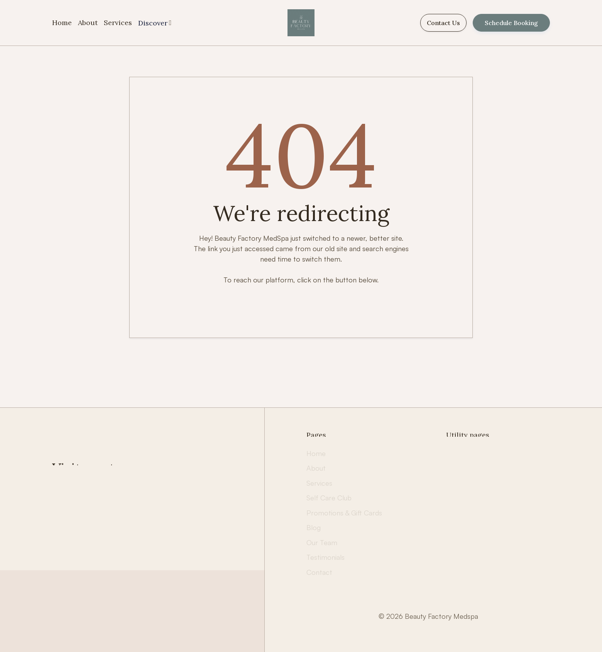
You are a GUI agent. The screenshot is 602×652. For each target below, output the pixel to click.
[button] (155, 23)
